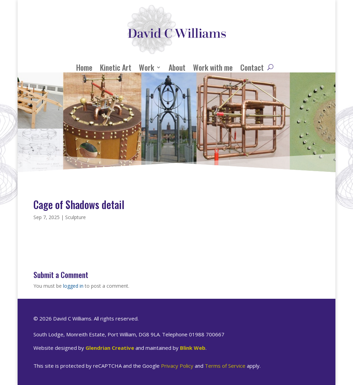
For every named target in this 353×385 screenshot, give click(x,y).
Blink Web (192, 347)
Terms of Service (225, 365)
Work (146, 67)
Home (84, 67)
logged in (73, 286)
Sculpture (75, 217)
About (177, 67)
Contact (252, 67)
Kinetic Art (115, 67)
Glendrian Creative (109, 347)
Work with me (213, 67)
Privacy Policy (177, 365)
